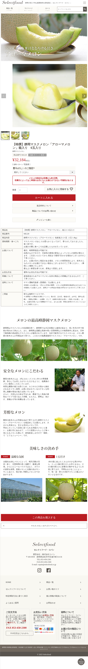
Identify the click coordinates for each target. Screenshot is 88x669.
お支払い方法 (40, 612)
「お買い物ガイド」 (16, 622)
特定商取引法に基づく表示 (17, 596)
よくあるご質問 (12, 603)
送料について (67, 612)
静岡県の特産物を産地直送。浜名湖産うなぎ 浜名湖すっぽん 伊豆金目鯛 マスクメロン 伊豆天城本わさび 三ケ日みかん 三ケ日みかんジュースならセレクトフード (44, 648)
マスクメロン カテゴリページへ (44, 526)
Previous (3, 96)
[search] (70, 9)
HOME (8, 582)
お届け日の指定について (71, 630)
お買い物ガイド (52, 589)
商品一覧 (9, 9)
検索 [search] (85, 8)
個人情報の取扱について (56, 596)
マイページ (28, 9)
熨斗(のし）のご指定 (24, 168)
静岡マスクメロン (18, 151)
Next (84, 96)
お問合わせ (50, 603)
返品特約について (44, 206)
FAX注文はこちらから (20, 633)
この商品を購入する (44, 517)
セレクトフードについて (16, 589)
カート (47, 9)
